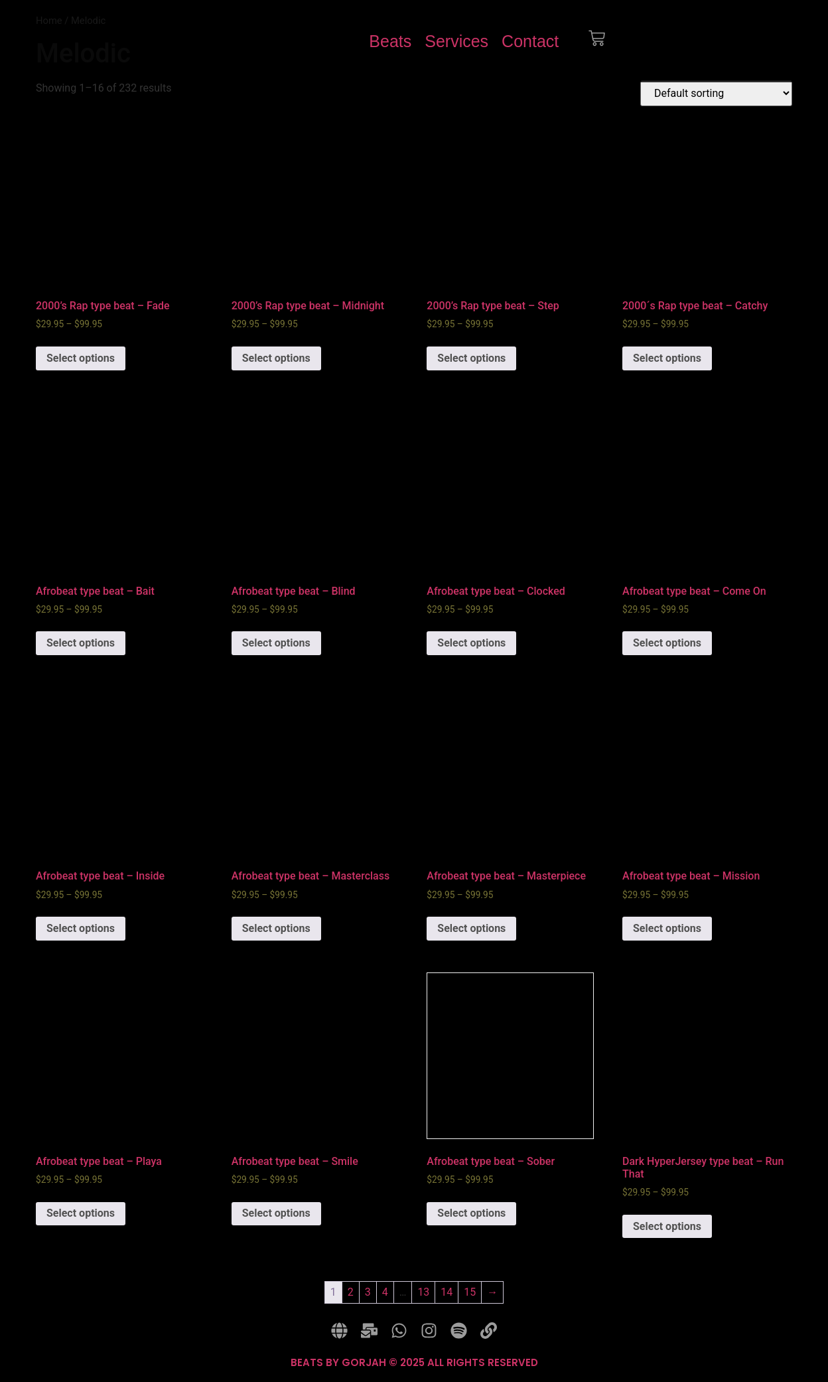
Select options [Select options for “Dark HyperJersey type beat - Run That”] (667, 1226)
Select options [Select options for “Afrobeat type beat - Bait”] (80, 643)
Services (456, 41)
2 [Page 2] (351, 1292)
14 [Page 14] (446, 1292)
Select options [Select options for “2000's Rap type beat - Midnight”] (276, 358)
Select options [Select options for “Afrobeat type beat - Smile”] (276, 1213)
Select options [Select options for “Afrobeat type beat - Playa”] (80, 1213)
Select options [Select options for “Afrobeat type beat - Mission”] (667, 928)
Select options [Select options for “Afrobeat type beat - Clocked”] (471, 643)
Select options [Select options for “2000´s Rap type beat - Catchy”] (667, 358)
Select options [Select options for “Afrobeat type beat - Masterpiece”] (471, 928)
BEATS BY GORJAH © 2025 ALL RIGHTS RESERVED (414, 1362)
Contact (530, 41)
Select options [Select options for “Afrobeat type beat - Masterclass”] (276, 928)
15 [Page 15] (470, 1292)
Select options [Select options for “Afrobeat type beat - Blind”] (276, 643)
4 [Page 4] (385, 1292)
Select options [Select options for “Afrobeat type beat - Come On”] (667, 643)
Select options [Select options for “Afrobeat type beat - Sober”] (471, 1213)
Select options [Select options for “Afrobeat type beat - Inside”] (80, 928)
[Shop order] (716, 93)
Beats (390, 41)
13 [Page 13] (423, 1292)
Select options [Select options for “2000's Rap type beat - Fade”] (80, 358)
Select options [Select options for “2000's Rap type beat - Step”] (471, 358)
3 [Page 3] (368, 1292)
